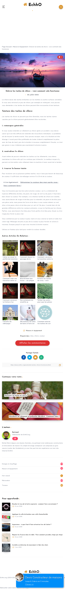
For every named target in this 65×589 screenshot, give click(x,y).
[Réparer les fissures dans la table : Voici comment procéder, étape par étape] (6, 537)
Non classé (6, 476)
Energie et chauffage (9, 464)
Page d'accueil (7, 47)
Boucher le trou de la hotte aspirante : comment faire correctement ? (35, 504)
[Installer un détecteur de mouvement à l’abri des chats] (6, 548)
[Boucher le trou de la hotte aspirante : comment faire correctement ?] (6, 507)
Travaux (5, 485)
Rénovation (6, 480)
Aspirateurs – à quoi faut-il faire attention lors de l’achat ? (31, 524)
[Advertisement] (32, 30)
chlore (36, 336)
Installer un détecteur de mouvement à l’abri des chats (30, 545)
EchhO (32, 6)
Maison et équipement (20, 47)
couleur (42, 336)
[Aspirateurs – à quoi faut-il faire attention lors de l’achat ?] (6, 527)
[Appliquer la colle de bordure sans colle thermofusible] (6, 517)
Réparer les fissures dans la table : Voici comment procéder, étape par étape (37, 534)
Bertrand (15, 432)
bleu (32, 336)
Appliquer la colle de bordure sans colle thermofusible (30, 514)
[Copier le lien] (32, 365)
